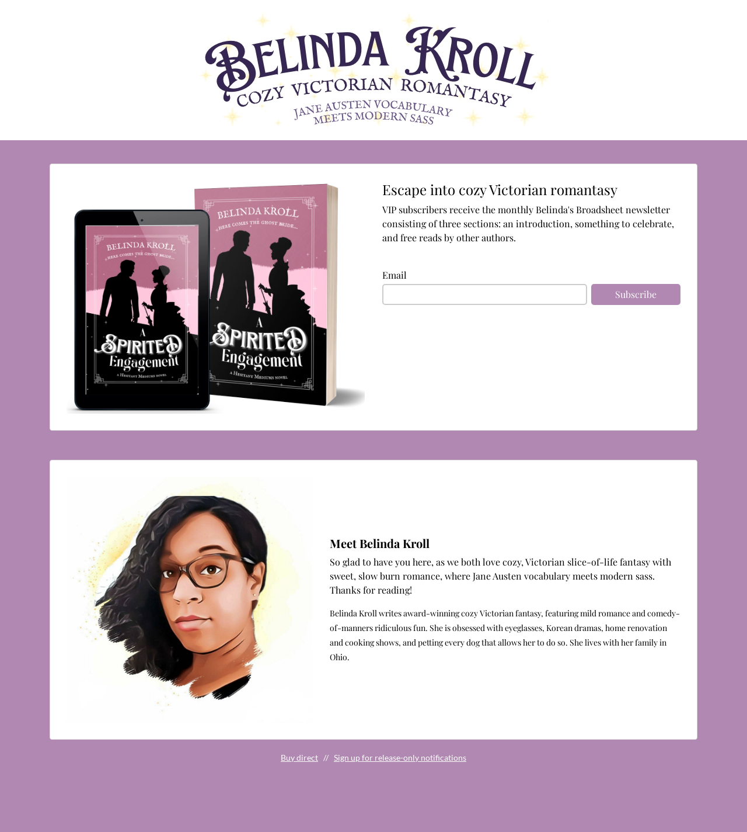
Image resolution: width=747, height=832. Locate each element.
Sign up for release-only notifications (400, 757)
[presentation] (471, 351)
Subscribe (636, 294)
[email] (484, 294)
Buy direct (299, 757)
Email (394, 275)
